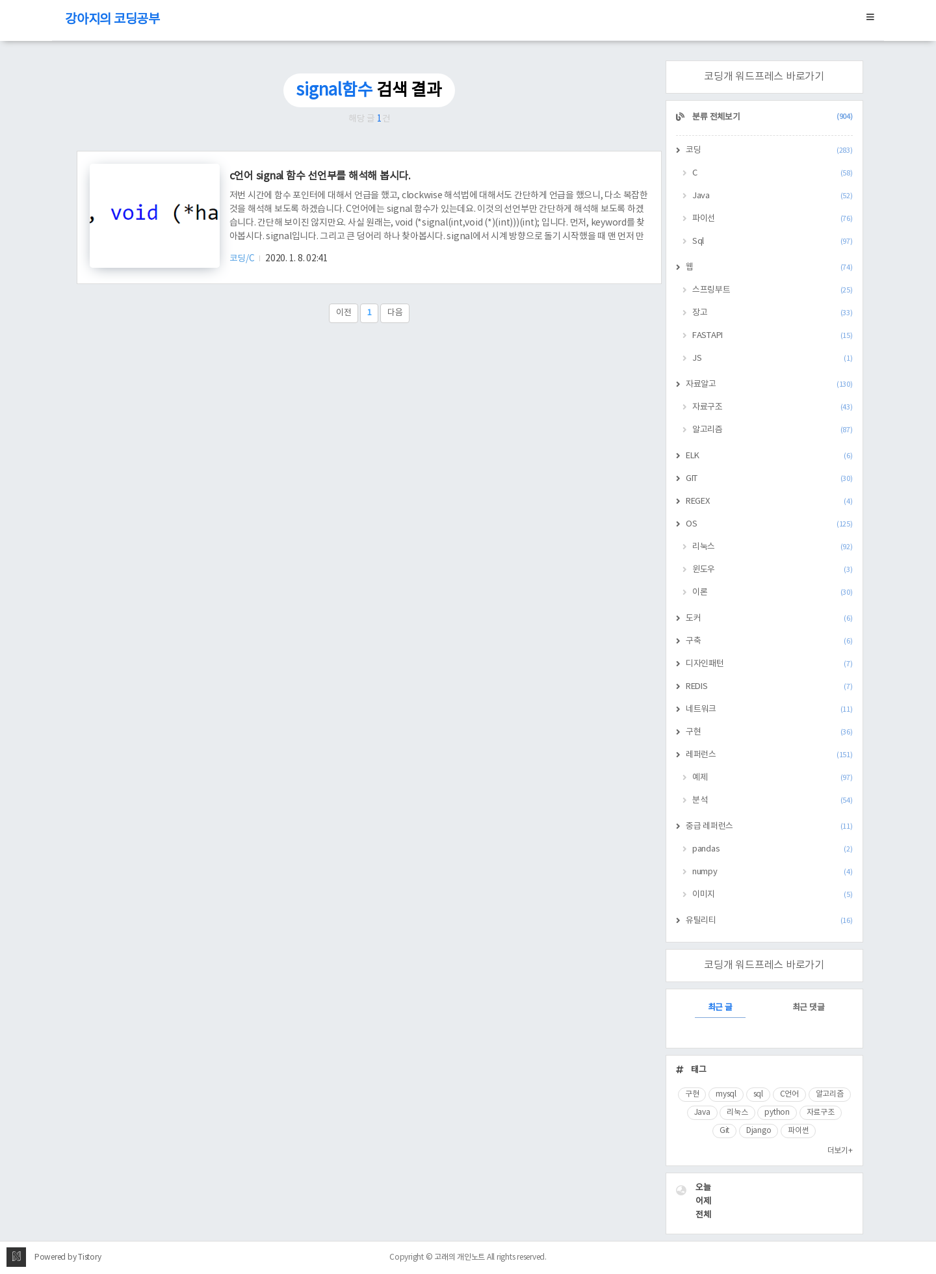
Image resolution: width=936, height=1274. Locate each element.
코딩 (769, 150)
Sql (772, 241)
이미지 (772, 895)
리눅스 (772, 547)
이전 (344, 313)
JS (772, 358)
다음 (395, 313)
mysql (726, 1094)
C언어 (789, 1094)
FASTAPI (772, 336)
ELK (769, 456)
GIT (769, 479)
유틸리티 (769, 921)
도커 (769, 618)
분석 (772, 800)
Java (772, 196)
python (777, 1112)
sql (758, 1094)
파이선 (772, 219)
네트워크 (769, 709)
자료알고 (769, 384)
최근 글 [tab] (720, 1008)
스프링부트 (772, 290)
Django (759, 1130)
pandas (772, 849)
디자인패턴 (769, 664)
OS (769, 524)
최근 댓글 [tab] (808, 1008)
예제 (772, 778)
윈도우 (772, 570)
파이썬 (798, 1130)
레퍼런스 (769, 755)
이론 (772, 592)
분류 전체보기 (772, 117)
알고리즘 (772, 430)
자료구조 (772, 407)
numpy (772, 872)
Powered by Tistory (67, 1257)
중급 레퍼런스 (769, 826)
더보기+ (840, 1151)
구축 (769, 641)
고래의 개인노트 (459, 1257)
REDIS (769, 687)
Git (724, 1130)
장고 (772, 313)
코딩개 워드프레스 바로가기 (764, 77)
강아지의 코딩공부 (112, 19)
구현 (769, 732)
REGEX (769, 501)
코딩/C (243, 259)
